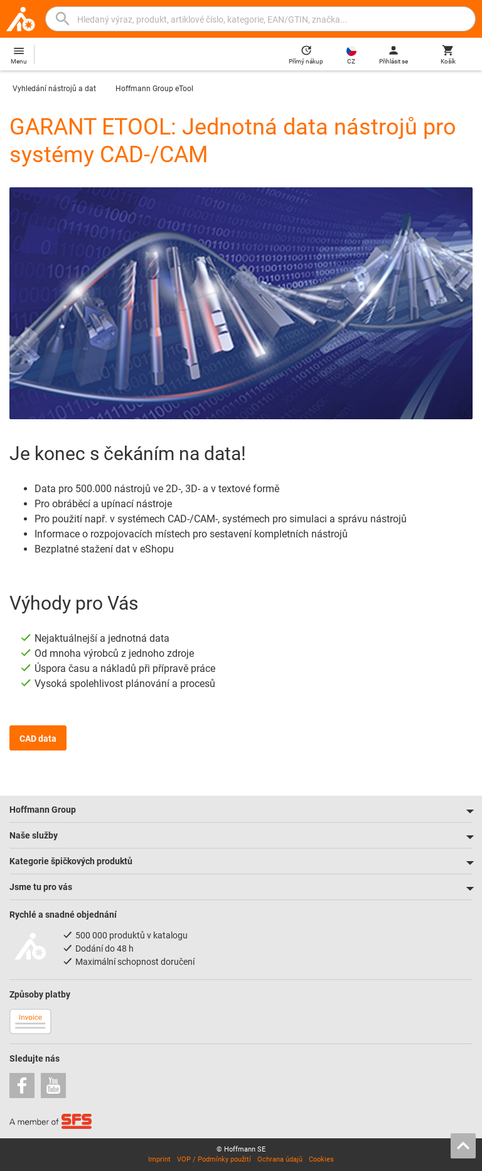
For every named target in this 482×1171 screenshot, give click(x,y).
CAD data (37, 739)
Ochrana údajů (280, 1159)
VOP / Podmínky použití (214, 1159)
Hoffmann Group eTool (154, 88)
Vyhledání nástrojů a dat (54, 88)
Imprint (159, 1159)
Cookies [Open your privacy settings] (321, 1159)
